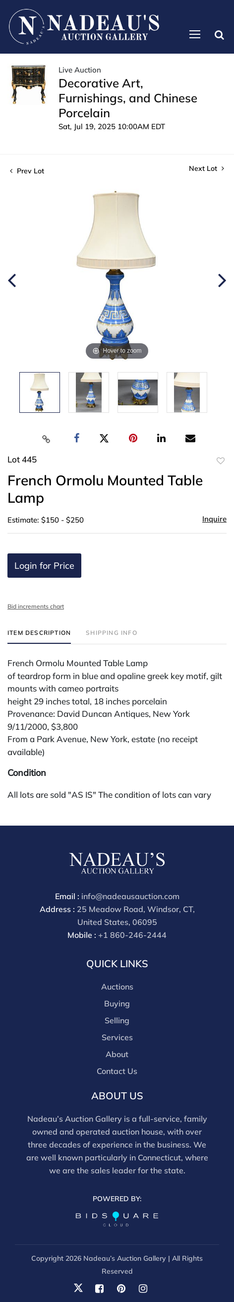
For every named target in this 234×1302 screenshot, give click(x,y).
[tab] (39, 636)
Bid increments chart (35, 606)
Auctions (117, 987)
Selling (117, 1020)
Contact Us (117, 1071)
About (117, 1054)
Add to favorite (221, 461)
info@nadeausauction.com (130, 896)
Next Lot (206, 168)
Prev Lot (27, 170)
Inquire (214, 519)
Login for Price (44, 565)
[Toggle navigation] (195, 34)
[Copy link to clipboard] (47, 439)
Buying (117, 1003)
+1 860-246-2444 (132, 935)
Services (117, 1037)
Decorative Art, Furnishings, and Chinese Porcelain (127, 98)
